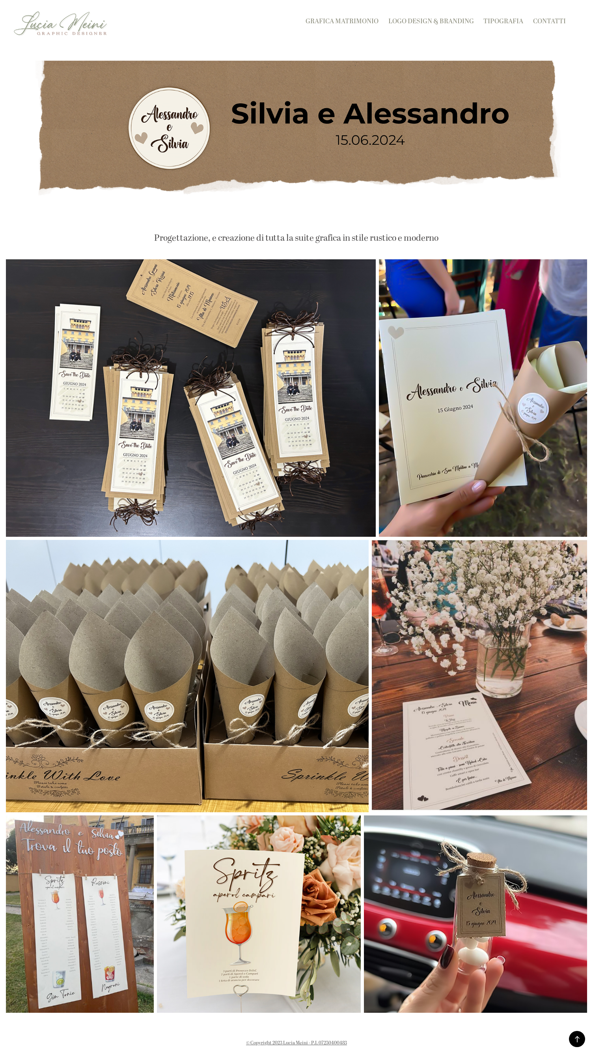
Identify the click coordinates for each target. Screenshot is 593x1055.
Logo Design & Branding (431, 21)
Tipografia (503, 21)
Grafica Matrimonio (342, 21)
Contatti (549, 21)
